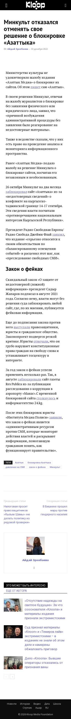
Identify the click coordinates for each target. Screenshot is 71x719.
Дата (47, 703)
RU (46, 707)
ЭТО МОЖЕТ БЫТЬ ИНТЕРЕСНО (25, 585)
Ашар (38, 707)
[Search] (65, 5)
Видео (37, 703)
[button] (6, 5)
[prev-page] (6, 676)
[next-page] (12, 676)
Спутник (27, 707)
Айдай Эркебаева (17, 48)
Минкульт (55, 467)
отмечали (41, 341)
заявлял (58, 234)
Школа (57, 703)
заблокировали (29, 379)
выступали (22, 327)
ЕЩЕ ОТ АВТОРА (16, 590)
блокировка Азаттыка (39, 462)
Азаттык (19, 462)
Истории (25, 703)
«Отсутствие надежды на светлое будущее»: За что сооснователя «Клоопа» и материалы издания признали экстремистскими (45, 609)
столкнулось (45, 398)
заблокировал (16, 191)
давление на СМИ (15, 467)
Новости (11, 703)
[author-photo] (36, 555)
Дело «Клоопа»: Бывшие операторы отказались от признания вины (44, 662)
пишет (35, 87)
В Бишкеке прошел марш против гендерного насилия (54, 510)
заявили (55, 417)
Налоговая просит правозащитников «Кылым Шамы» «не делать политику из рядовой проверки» (17, 514)
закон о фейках (37, 467)
